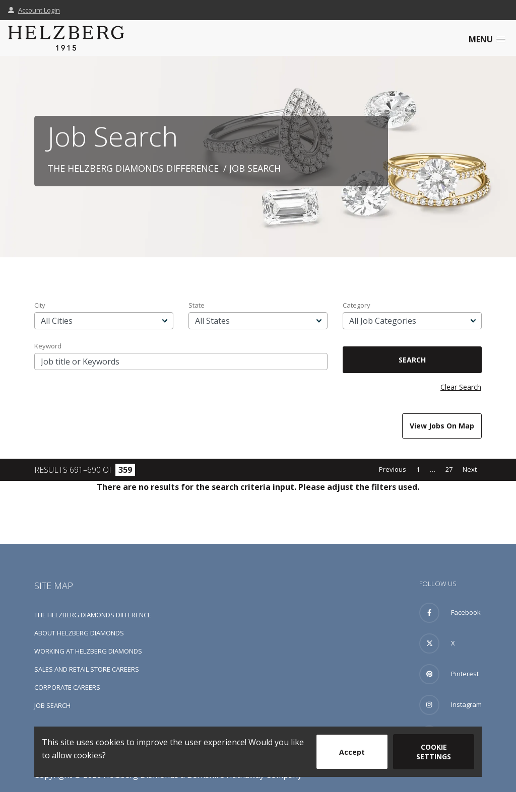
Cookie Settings (433, 751)
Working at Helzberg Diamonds (88, 651)
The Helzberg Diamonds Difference (133, 168)
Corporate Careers (67, 687)
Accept (352, 752)
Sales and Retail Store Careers (86, 669)
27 (449, 469)
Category (356, 305)
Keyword (47, 345)
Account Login (34, 10)
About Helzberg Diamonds (79, 632)
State (196, 305)
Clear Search (460, 387)
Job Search (52, 705)
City (39, 305)
